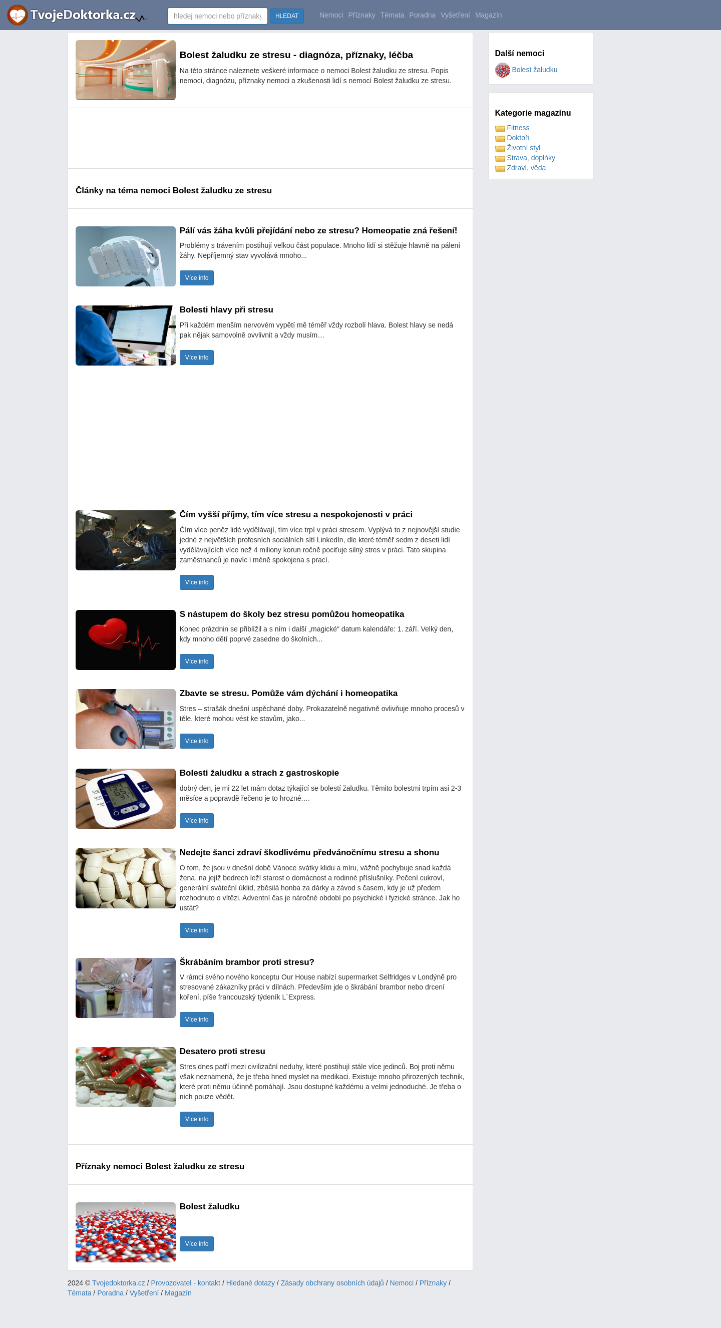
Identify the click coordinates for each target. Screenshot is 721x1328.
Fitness (512, 128)
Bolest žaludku (526, 70)
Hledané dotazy (250, 1283)
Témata (392, 15)
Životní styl (518, 148)
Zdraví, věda (520, 168)
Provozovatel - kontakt (186, 1283)
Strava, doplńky (525, 158)
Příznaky (361, 15)
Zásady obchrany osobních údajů (332, 1283)
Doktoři (512, 138)
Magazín (488, 15)
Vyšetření (455, 15)
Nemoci (331, 15)
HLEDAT (286, 16)
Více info (197, 277)
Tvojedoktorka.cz (118, 1283)
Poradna (422, 15)
